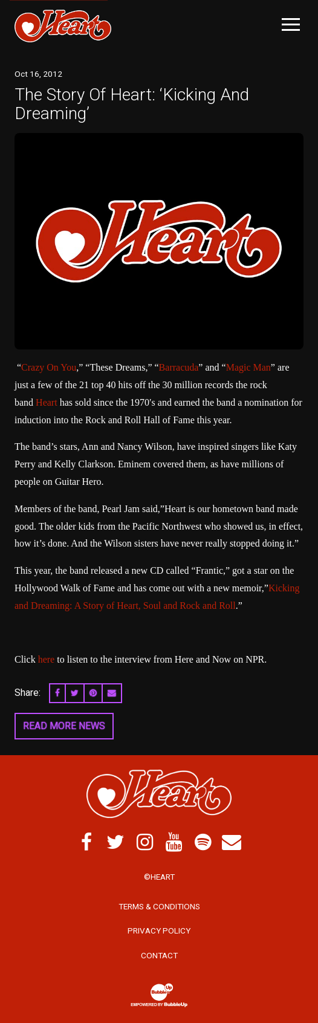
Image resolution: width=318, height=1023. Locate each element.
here (46, 659)
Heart (46, 402)
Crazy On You (48, 367)
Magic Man (248, 367)
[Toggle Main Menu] (290, 24)
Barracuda (179, 367)
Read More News (64, 726)
